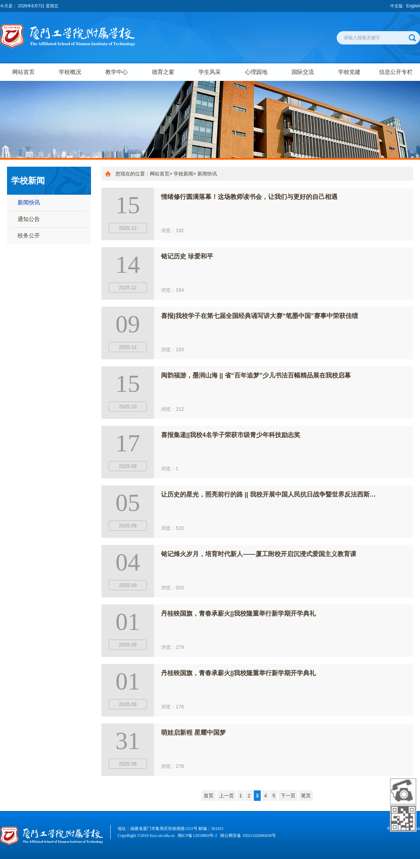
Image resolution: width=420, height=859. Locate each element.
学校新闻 (183, 173)
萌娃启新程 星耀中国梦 (193, 732)
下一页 (288, 795)
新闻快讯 (29, 203)
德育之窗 (163, 72)
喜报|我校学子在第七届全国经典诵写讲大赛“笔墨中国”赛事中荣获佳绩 (259, 315)
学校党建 (349, 72)
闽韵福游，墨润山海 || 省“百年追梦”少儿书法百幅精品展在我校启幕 (256, 375)
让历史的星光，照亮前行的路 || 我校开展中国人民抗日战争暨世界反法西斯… (268, 494)
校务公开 (29, 235)
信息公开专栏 (396, 72)
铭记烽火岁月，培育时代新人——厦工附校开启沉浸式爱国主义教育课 (258, 553)
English (413, 6)
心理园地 (256, 72)
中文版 (396, 6)
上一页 (226, 795)
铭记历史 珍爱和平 (187, 256)
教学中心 (116, 72)
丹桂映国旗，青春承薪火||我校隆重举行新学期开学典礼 (238, 613)
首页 (209, 795)
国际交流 (303, 72)
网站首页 (23, 72)
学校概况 (70, 72)
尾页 (306, 795)
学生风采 (209, 72)
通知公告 (29, 219)
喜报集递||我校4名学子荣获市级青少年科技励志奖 (230, 434)
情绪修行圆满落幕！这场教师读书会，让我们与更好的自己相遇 (249, 196)
